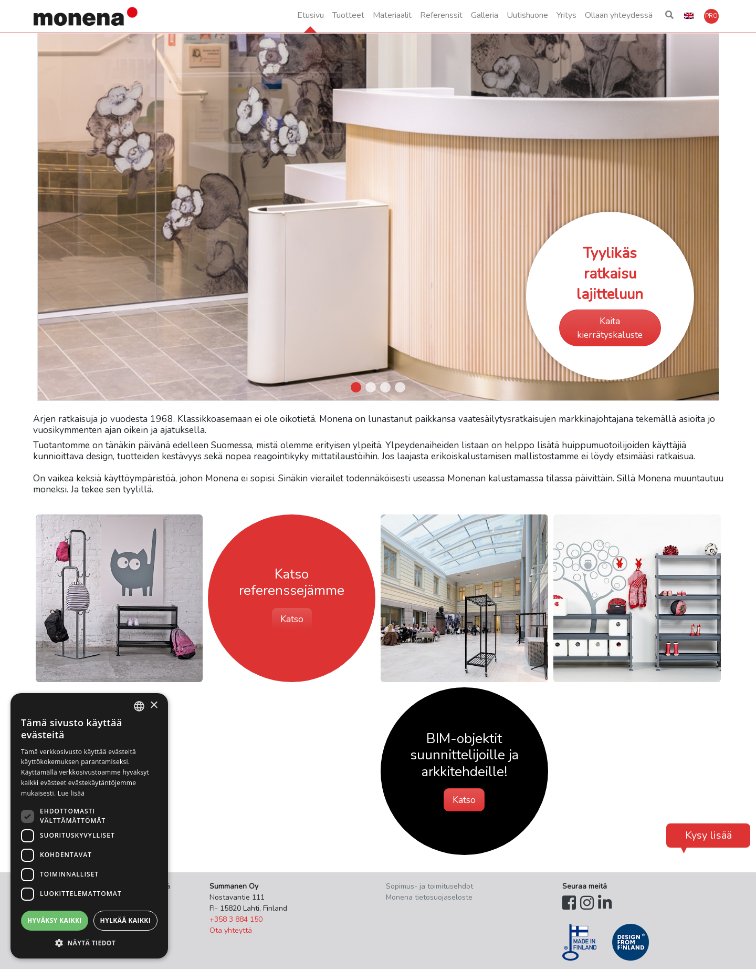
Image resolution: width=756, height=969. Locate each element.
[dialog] (89, 825)
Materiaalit (392, 15)
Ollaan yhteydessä (619, 15)
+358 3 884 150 (235, 919)
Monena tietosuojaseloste (429, 897)
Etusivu (310, 15)
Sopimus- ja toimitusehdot (429, 886)
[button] (669, 16)
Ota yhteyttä (230, 930)
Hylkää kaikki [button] (125, 920)
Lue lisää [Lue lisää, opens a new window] (71, 793)
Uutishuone (527, 15)
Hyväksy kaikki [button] (54, 920)
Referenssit (441, 15)
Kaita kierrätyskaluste (610, 328)
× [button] (154, 705)
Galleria (484, 15)
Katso (291, 619)
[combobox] (139, 706)
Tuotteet (348, 15)
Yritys (566, 15)
